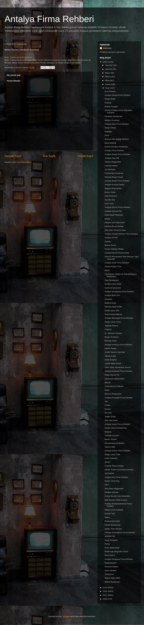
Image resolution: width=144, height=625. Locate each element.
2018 (105, 591)
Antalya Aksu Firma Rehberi (117, 124)
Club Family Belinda (113, 314)
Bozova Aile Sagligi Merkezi (117, 139)
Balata (107, 219)
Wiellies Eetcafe (111, 492)
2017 (105, 595)
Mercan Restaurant (113, 394)
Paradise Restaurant (113, 116)
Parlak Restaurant (112, 525)
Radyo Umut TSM (112, 454)
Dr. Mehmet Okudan (113, 333)
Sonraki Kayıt (12, 156)
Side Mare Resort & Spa (115, 230)
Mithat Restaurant (112, 582)
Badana (108, 432)
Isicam (107, 462)
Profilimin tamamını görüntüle (112, 52)
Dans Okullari (110, 570)
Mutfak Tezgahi (111, 106)
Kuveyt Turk (110, 513)
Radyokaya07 (111, 563)
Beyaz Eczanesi (111, 337)
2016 (105, 599)
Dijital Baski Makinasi (114, 215)
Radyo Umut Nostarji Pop (116, 428)
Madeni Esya (110, 303)
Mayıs (108, 73)
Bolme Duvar (110, 245)
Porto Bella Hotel (112, 548)
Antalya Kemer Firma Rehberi (117, 451)
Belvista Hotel (110, 341)
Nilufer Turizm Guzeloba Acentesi (119, 469)
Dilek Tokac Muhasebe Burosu (118, 367)
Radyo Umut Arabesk (114, 510)
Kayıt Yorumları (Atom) (21, 162)
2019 (105, 587)
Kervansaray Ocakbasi (114, 443)
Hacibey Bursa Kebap (114, 226)
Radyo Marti (110, 99)
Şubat (108, 84)
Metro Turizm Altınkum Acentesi (18, 57)
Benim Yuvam (111, 439)
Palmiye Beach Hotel (114, 177)
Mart (107, 80)
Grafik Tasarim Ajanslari (115, 352)
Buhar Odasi (110, 192)
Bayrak (108, 382)
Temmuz (109, 65)
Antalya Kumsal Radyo (114, 184)
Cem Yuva (109, 203)
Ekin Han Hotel (111, 420)
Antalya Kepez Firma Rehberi (117, 424)
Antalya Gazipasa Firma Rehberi (119, 559)
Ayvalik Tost (110, 200)
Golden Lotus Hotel (113, 284)
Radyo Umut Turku (113, 322)
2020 (105, 62)
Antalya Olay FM (112, 158)
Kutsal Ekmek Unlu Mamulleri (117, 496)
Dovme (108, 409)
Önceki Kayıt (85, 156)
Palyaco (108, 329)
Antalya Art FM (111, 237)
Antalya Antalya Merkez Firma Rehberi (121, 234)
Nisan (108, 76)
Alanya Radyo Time (113, 266)
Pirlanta (108, 103)
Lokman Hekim (111, 166)
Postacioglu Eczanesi (114, 173)
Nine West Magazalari (114, 488)
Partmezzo (109, 574)
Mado (107, 390)
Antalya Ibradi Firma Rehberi (117, 181)
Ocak (107, 88)
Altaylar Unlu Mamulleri (115, 222)
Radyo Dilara (110, 128)
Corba (107, 405)
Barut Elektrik (110, 143)
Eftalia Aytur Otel (112, 310)
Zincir (107, 135)
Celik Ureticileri (111, 458)
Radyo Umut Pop (112, 481)
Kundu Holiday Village (114, 249)
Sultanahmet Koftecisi (114, 386)
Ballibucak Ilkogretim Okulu (116, 551)
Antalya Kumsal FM (113, 211)
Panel (107, 544)
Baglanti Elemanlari (113, 188)
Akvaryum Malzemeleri (114, 379)
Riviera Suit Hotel (112, 521)
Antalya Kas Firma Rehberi (116, 477)
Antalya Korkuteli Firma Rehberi (118, 371)
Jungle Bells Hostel (113, 363)
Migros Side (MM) (112, 578)
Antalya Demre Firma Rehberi (117, 207)
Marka (107, 517)
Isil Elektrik (109, 473)
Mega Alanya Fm (112, 375)
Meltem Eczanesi (112, 120)
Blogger (66, 616)
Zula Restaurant (111, 280)
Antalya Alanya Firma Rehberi (117, 95)
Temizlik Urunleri (112, 435)
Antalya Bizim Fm (112, 295)
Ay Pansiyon (110, 169)
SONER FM (110, 536)
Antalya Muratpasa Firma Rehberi (119, 291)
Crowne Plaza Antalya (114, 466)
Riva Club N (110, 555)
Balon (107, 270)
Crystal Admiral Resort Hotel (117, 253)
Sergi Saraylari (111, 540)
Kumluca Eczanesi (113, 288)
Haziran (108, 69)
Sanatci (108, 241)
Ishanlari (108, 299)
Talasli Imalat (110, 356)
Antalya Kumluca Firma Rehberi (118, 345)
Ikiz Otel (108, 413)
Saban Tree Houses (113, 529)
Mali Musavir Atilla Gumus (116, 500)
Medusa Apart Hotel (113, 307)
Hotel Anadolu (111, 360)
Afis (106, 401)
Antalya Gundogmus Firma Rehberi (120, 532)
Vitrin (107, 485)
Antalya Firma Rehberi (49, 19)
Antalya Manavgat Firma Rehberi (119, 318)
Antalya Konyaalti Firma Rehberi (118, 398)
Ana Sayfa (49, 156)
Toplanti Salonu (111, 326)
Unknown (107, 48)
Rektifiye (108, 132)
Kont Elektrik (110, 91)
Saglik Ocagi (110, 416)
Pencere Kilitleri (111, 567)
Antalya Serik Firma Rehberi (117, 263)
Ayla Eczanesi (111, 196)
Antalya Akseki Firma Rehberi (117, 154)
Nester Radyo (110, 348)
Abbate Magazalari (113, 162)
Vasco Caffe (110, 447)
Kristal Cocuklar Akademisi (116, 147)
